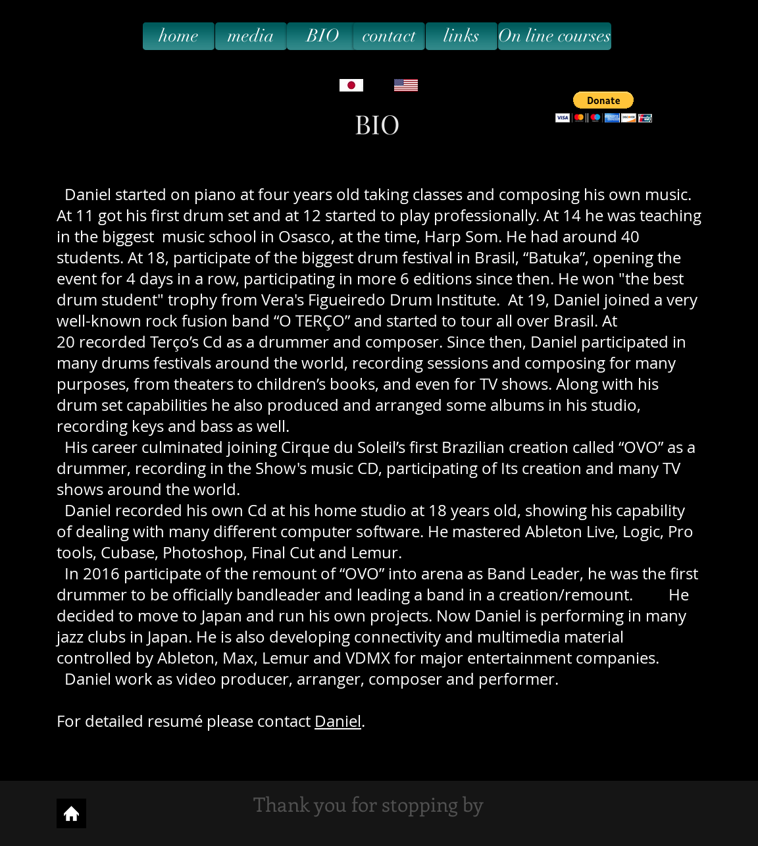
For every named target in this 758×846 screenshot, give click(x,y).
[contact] (389, 36)
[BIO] (323, 36)
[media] (251, 36)
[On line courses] (554, 36)
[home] (179, 36)
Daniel (338, 720)
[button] (603, 107)
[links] (461, 36)
